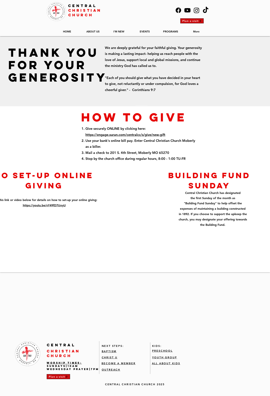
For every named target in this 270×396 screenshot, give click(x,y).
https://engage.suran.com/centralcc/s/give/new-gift (125, 135)
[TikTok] (205, 10)
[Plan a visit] (192, 20)
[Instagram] (196, 10)
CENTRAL (82, 5)
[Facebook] (178, 10)
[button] (93, 30)
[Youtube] (187, 10)
